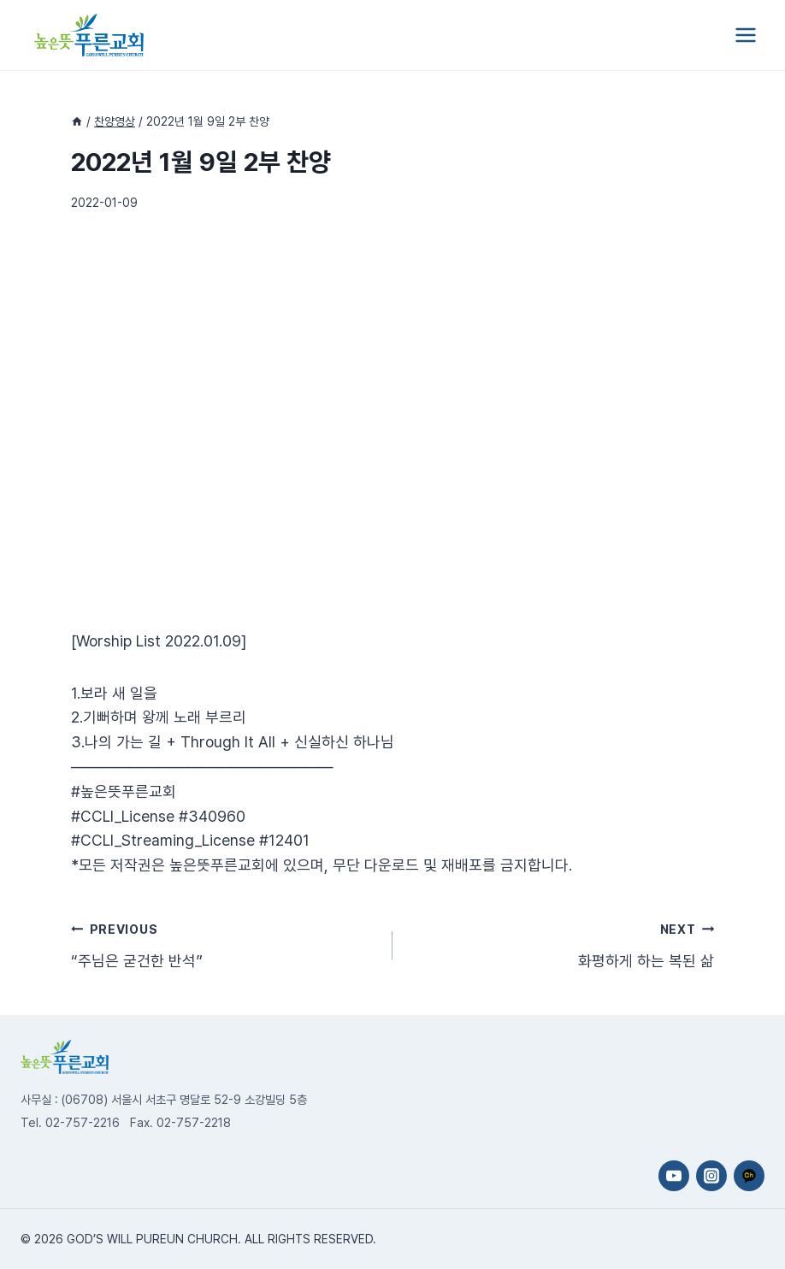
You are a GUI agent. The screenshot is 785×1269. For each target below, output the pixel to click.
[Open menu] (745, 34)
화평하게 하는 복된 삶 (561, 943)
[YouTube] (673, 1175)
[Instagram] (711, 1175)
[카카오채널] (749, 1175)
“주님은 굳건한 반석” (224, 943)
